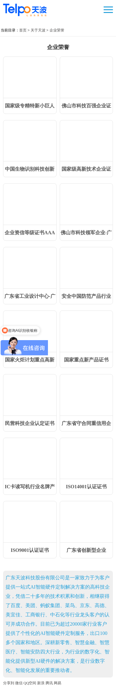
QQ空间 (30, 683)
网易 (57, 683)
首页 (23, 30)
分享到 (8, 683)
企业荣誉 (56, 30)
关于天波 (38, 30)
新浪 (41, 683)
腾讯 (49, 683)
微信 (19, 683)
